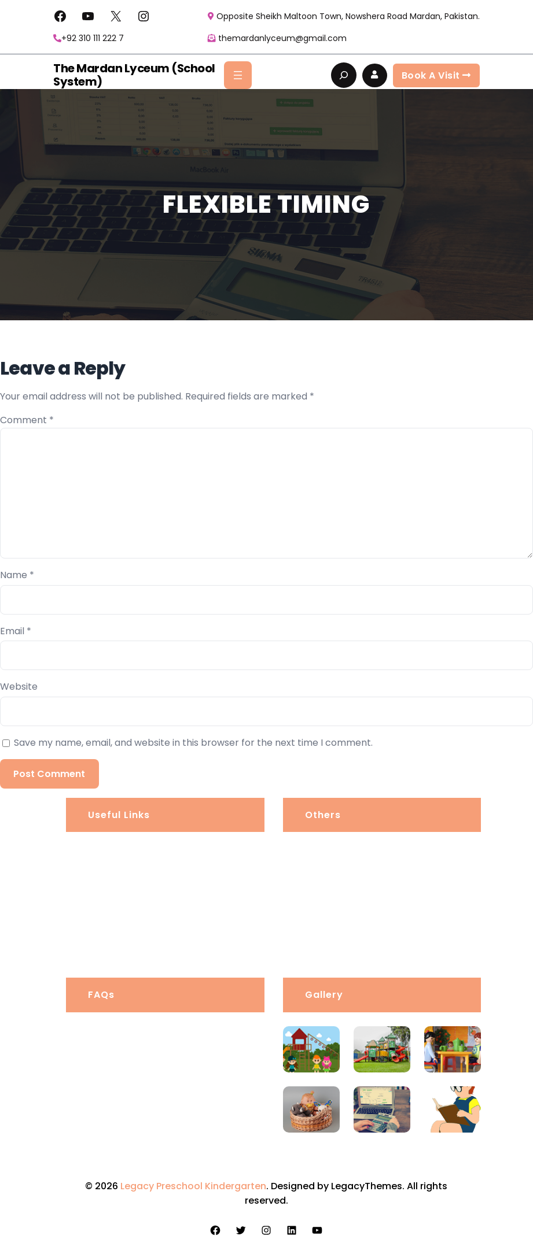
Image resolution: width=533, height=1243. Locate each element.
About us (109, 850)
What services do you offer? (158, 1119)
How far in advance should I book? (172, 1085)
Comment (27, 420)
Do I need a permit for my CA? (164, 1154)
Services (108, 908)
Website (19, 686)
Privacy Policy (337, 879)
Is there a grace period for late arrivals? (165, 1044)
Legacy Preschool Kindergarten (193, 1186)
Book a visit (436, 75)
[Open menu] (238, 75)
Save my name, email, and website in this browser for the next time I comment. (193, 742)
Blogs (101, 937)
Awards (323, 937)
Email (15, 631)
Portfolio (108, 879)
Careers (324, 850)
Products (326, 908)
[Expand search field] (343, 75)
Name (17, 575)
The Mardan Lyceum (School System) (131, 75)
